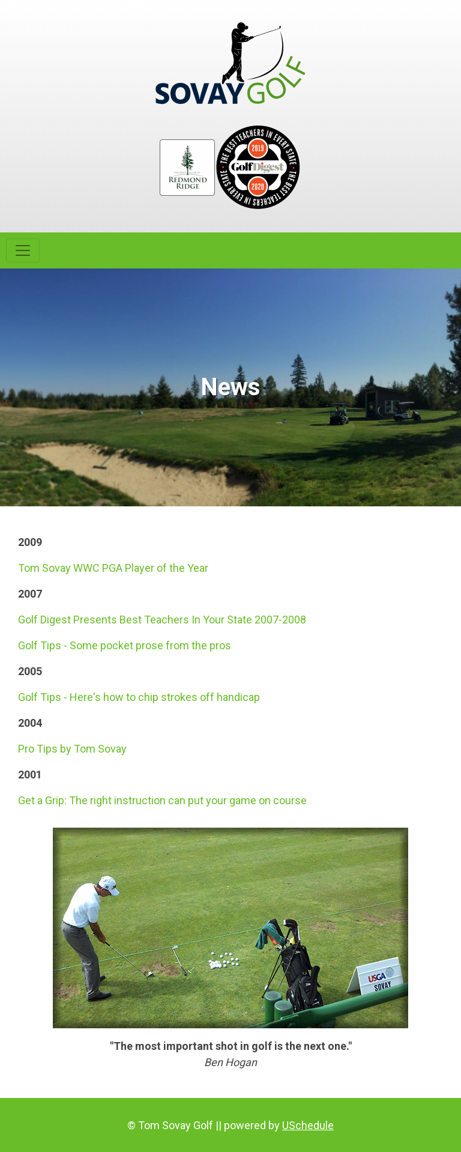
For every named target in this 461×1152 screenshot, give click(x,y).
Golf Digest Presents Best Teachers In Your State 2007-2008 (162, 619)
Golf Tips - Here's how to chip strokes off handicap (139, 697)
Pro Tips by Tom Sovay (72, 748)
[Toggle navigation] (23, 250)
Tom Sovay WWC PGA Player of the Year (113, 568)
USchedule (308, 1125)
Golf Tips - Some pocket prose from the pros (124, 645)
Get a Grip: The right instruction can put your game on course (162, 800)
